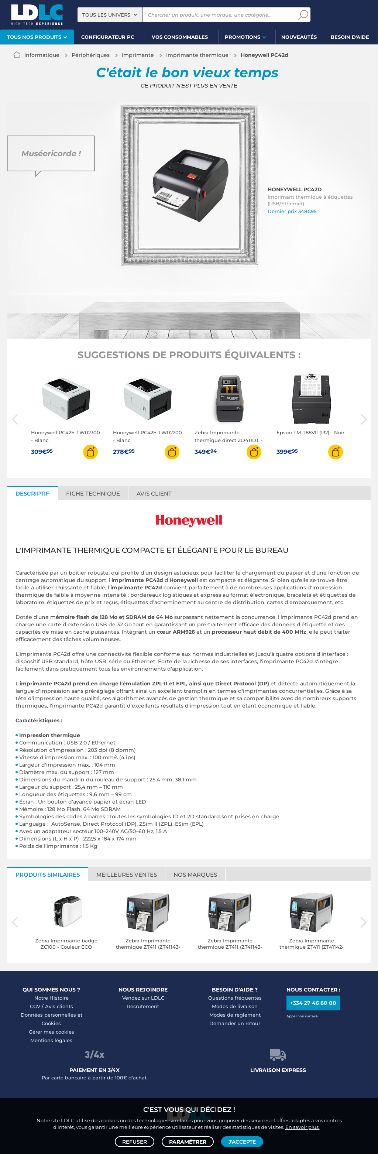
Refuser (134, 1141)
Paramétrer (187, 1141)
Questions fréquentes (235, 998)
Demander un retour (234, 1023)
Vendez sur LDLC (143, 998)
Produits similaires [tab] (48, 874)
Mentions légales (51, 1040)
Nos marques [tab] (195, 874)
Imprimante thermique (197, 55)
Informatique (41, 55)
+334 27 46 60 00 (313, 1003)
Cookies (51, 1023)
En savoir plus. (302, 1127)
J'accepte (242, 1141)
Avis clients (59, 1006)
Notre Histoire (51, 998)
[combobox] (110, 14)
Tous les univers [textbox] (106, 15)
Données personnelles (48, 1015)
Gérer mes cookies (51, 1032)
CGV (35, 1006)
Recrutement (143, 1006)
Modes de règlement (235, 1015)
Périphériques (91, 55)
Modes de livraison (235, 1006)
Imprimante (138, 55)
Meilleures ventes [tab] (126, 874)
